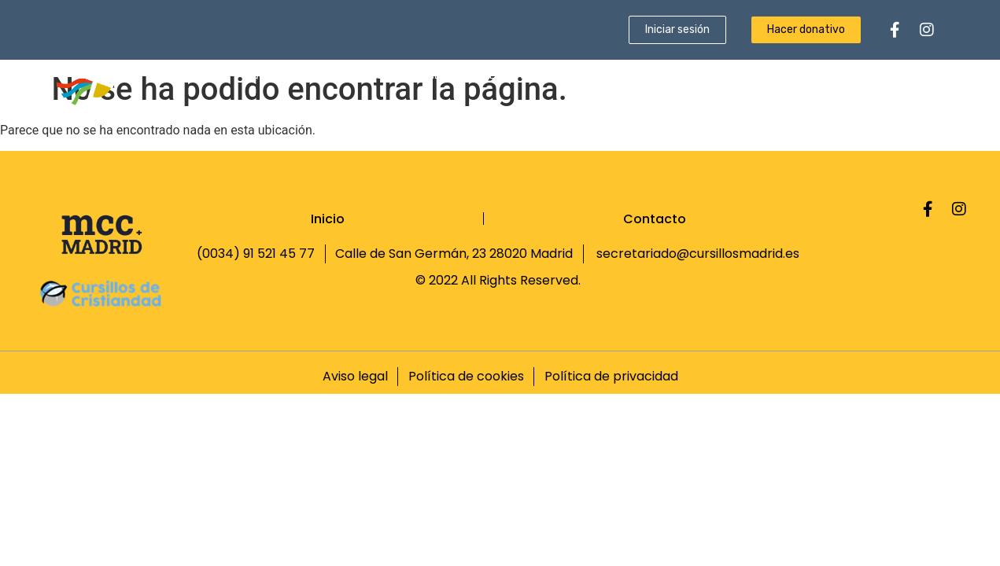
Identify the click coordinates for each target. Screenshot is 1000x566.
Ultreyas (506, 75)
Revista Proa (665, 75)
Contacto (910, 106)
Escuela (581, 75)
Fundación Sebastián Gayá (868, 75)
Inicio (208, 75)
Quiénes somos (289, 75)
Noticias (750, 75)
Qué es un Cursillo (404, 75)
